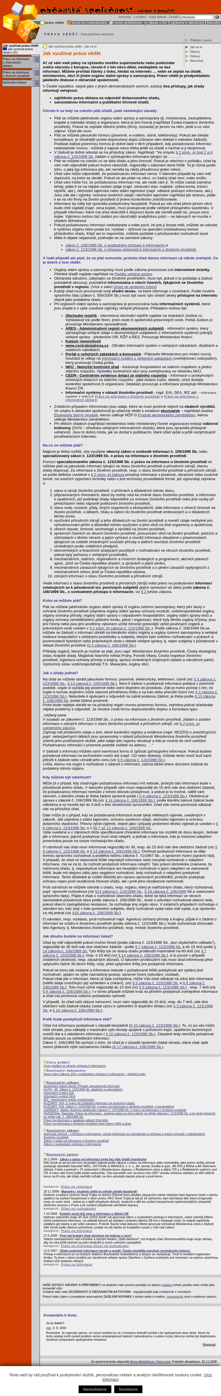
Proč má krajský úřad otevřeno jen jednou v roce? (96, 1235)
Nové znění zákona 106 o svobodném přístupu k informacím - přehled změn (95, 1074)
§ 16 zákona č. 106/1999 (165, 891)
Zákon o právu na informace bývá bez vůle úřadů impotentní (103, 1159)
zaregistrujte (175, 1296)
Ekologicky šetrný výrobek (76, 415)
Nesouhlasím (95, 1389)
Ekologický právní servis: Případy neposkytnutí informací (82, 1086)
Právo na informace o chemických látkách (16, 62)
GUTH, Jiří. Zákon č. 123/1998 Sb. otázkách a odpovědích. (83, 1089)
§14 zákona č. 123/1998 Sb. (118, 891)
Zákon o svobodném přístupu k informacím (72, 1144)
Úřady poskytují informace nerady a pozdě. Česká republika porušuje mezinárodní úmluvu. (125, 1250)
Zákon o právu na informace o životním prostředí (76, 1140)
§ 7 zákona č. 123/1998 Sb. (158, 947)
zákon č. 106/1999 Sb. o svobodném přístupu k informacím (116, 245)
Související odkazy (63, 1082)
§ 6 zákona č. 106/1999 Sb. (66, 991)
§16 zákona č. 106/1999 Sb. (96, 913)
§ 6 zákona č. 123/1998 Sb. (140, 760)
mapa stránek (157, 17)
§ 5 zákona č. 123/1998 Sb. (155, 983)
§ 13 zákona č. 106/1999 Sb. (91, 683)
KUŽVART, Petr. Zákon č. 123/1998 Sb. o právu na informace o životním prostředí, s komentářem (109, 1106)
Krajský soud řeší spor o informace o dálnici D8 (94, 1213)
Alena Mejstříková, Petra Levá (150, 1361)
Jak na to (196, 47)
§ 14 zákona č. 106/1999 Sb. (129, 800)
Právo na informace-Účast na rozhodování (95, 1246)
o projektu (140, 17)
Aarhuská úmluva (14, 82)
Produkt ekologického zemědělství (166, 415)
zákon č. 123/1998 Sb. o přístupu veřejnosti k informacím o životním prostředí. (131, 249)
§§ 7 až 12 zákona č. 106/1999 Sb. (122, 828)
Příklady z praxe (201, 40)
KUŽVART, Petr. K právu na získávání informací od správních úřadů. (89, 1103)
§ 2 (144, 592)
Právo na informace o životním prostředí (16, 74)
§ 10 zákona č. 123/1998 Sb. (154, 1025)
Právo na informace (76, 1186)
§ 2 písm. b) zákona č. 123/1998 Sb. (119, 628)
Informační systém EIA (59, 1093)
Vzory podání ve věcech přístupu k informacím (75, 1065)
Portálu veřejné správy (133, 274)
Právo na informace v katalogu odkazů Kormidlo (76, 1120)
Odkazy (195, 56)
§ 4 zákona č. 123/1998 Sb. (162, 796)
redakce (167, 1285)
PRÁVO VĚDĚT (61, 34)
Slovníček (196, 60)
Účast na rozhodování (78, 1208)
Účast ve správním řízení (134, 287)
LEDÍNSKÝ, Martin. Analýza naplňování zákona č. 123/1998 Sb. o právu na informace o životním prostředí (115, 1110)
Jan (48, 1328)
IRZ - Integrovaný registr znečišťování (69, 1099)
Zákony (195, 51)
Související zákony (63, 1130)
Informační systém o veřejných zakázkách (137, 358)
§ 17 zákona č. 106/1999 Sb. (138, 1047)
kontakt (173, 17)
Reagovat (209, 1344)
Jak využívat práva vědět (20, 45)
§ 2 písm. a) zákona (107, 474)
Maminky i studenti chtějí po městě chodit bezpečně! (99, 1191)
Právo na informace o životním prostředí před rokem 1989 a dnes (87, 1123)
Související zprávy (62, 1154)
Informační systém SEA (59, 1096)
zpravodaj (124, 17)
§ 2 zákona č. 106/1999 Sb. (111, 645)
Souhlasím (128, 1389)
